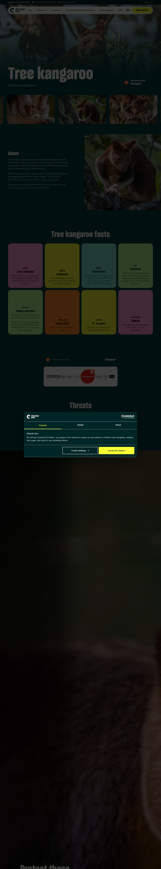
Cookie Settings (80, 450)
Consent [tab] (43, 425)
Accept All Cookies (116, 450)
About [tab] (118, 425)
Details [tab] (80, 425)
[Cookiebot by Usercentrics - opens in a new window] (123, 417)
